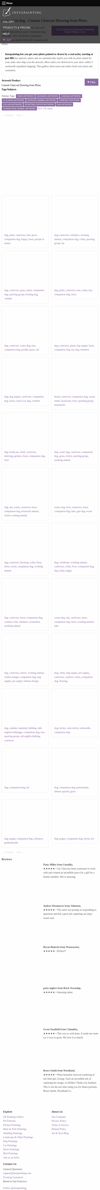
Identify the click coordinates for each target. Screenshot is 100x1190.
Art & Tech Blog (60, 1133)
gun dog (81, 511)
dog (6, 235)
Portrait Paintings (12, 1125)
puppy (12, 838)
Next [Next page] (21, 115)
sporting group (16, 294)
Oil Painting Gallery (13, 1117)
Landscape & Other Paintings (18, 1137)
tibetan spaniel (61, 791)
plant (11, 235)
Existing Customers (13, 1177)
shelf (22, 452)
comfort (36, 401)
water (17, 507)
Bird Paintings (10, 1153)
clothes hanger (11, 677)
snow (84, 617)
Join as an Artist (11, 1157)
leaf (28, 235)
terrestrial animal (29, 511)
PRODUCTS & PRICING (17, 27)
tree (78, 290)
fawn (31, 239)
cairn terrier (72, 728)
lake (73, 511)
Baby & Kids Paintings (15, 1129)
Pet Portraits (9, 1121)
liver (74, 401)
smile (57, 401)
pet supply (17, 681)
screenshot (34, 622)
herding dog (31, 294)
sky (90, 290)
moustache (59, 405)
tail (37, 349)
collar (82, 239)
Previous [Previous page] (10, 115)
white (62, 673)
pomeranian (82, 787)
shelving (8, 456)
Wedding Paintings (12, 1133)
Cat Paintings (10, 1145)
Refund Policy (59, 1129)
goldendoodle (11, 842)
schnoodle (85, 728)
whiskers (74, 235)
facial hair (66, 401)
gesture (17, 456)
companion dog (12, 239)
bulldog (32, 728)
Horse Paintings (11, 1149)
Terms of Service (60, 1125)
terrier (69, 456)
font (16, 622)
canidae (8, 298)
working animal (62, 460)
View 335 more (45, 108)
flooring (24, 562)
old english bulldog (30, 736)
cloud (7, 515)
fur (62, 243)
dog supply (82, 345)
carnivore (20, 235)
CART (7, 39)
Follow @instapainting (14, 1188)
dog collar (59, 570)
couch (19, 401)
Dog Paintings (10, 1141)
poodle (24, 349)
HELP (6, 33)
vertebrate (64, 562)
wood (92, 396)
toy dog (75, 349)
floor (39, 562)
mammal (22, 728)
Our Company (59, 1117)
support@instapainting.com (17, 1173)
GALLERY (8, 21)
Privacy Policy (59, 1121)
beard (57, 396)
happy (24, 239)
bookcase (14, 452)
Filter (91, 82)
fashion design (31, 681)
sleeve (23, 673)
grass (34, 235)
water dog (25, 345)
